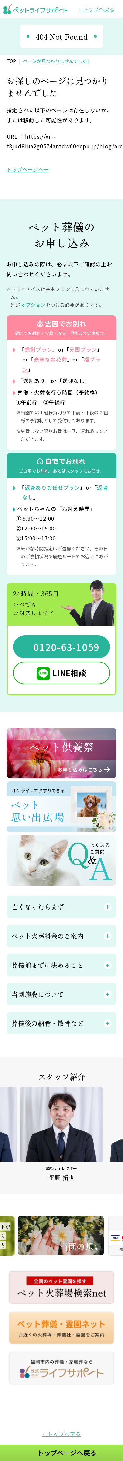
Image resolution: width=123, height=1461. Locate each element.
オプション (33, 304)
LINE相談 (69, 672)
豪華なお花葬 (50, 359)
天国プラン (83, 349)
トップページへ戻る (66, 1452)
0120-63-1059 (66, 646)
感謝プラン (38, 349)
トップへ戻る (98, 9)
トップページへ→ (28, 169)
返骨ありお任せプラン (52, 487)
